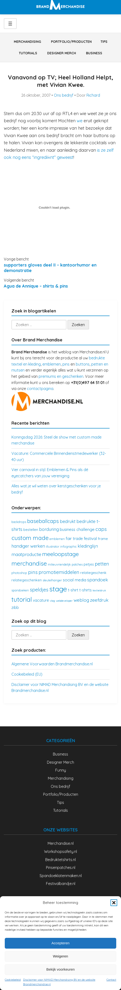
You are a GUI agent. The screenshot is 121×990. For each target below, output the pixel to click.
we (80, 120)
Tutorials (28, 53)
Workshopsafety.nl (60, 851)
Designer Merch (61, 53)
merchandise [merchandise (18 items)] (29, 563)
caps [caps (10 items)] (101, 529)
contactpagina (40, 388)
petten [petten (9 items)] (102, 564)
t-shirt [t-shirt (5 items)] (73, 590)
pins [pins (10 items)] (33, 572)
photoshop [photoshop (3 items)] (19, 573)
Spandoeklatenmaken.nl (61, 875)
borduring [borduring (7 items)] (49, 529)
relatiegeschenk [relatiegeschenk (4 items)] (93, 572)
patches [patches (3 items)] (77, 564)
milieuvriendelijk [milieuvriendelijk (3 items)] (59, 564)
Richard (93, 95)
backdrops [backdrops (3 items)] (18, 522)
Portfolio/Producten (71, 41)
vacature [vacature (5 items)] (41, 600)
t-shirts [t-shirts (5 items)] (85, 590)
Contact (111, 979)
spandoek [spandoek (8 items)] (97, 580)
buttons (83, 364)
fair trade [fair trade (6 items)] (74, 538)
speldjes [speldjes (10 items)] (39, 589)
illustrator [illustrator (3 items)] (52, 546)
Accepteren (60, 943)
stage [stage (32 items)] (58, 588)
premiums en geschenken (61, 376)
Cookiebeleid (13, 979)
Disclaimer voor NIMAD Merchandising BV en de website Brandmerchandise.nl (59, 982)
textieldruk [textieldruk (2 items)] (99, 590)
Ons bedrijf (63, 95)
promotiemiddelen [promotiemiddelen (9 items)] (59, 572)
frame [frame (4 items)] (103, 538)
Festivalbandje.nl (60, 883)
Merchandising (27, 41)
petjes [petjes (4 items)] (89, 564)
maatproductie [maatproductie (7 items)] (26, 554)
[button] (113, 902)
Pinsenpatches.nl (60, 867)
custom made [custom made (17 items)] (30, 537)
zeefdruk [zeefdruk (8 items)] (99, 600)
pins (66, 364)
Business (94, 53)
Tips (104, 41)
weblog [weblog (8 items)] (81, 600)
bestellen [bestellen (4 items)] (30, 529)
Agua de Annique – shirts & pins (36, 286)
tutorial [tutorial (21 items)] (21, 599)
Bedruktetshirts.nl (60, 859)
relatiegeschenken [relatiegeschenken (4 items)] (26, 580)
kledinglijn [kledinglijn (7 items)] (88, 546)
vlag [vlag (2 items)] (52, 600)
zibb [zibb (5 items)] (15, 607)
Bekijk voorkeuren (60, 969)
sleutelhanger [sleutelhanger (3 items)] (52, 580)
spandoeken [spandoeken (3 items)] (20, 590)
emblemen (51, 364)
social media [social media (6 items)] (74, 579)
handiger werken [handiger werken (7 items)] (28, 546)
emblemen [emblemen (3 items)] (57, 539)
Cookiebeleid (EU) (26, 674)
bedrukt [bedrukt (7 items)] (68, 521)
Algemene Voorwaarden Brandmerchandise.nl (52, 664)
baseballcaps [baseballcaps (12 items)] (43, 521)
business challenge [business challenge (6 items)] (77, 529)
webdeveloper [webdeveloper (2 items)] (64, 600)
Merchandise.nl (61, 843)
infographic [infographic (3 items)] (68, 546)
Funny (60, 770)
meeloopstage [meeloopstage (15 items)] (60, 553)
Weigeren (60, 956)
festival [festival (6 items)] (90, 538)
